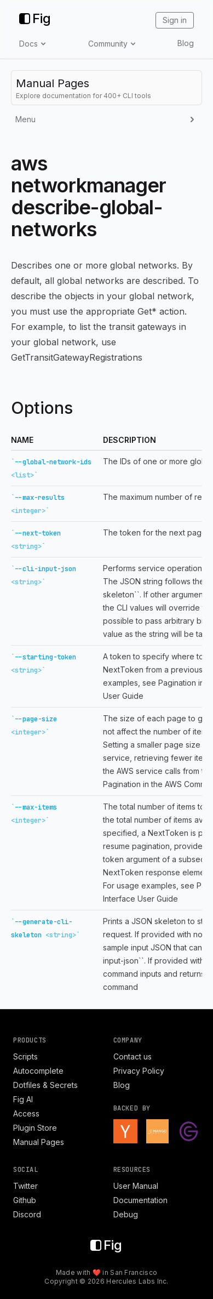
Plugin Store (35, 1127)
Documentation (140, 1200)
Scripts (25, 1056)
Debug (125, 1214)
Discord (27, 1214)
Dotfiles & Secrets (45, 1085)
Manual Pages (38, 1142)
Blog (185, 43)
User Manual (135, 1185)
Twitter (25, 1185)
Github (24, 1200)
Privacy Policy (138, 1070)
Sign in (175, 20)
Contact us (132, 1056)
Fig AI (23, 1099)
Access (26, 1113)
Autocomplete (38, 1070)
